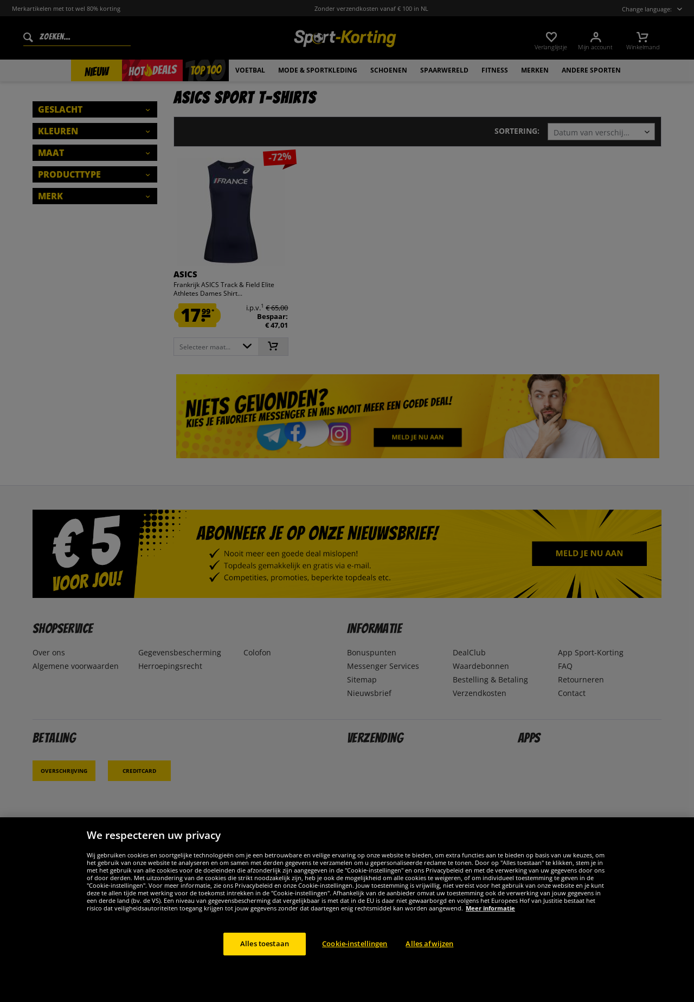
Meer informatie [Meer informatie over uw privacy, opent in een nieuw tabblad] (490, 908)
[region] (347, 909)
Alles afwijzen (429, 943)
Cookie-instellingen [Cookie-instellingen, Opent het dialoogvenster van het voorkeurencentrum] (354, 943)
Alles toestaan (264, 943)
